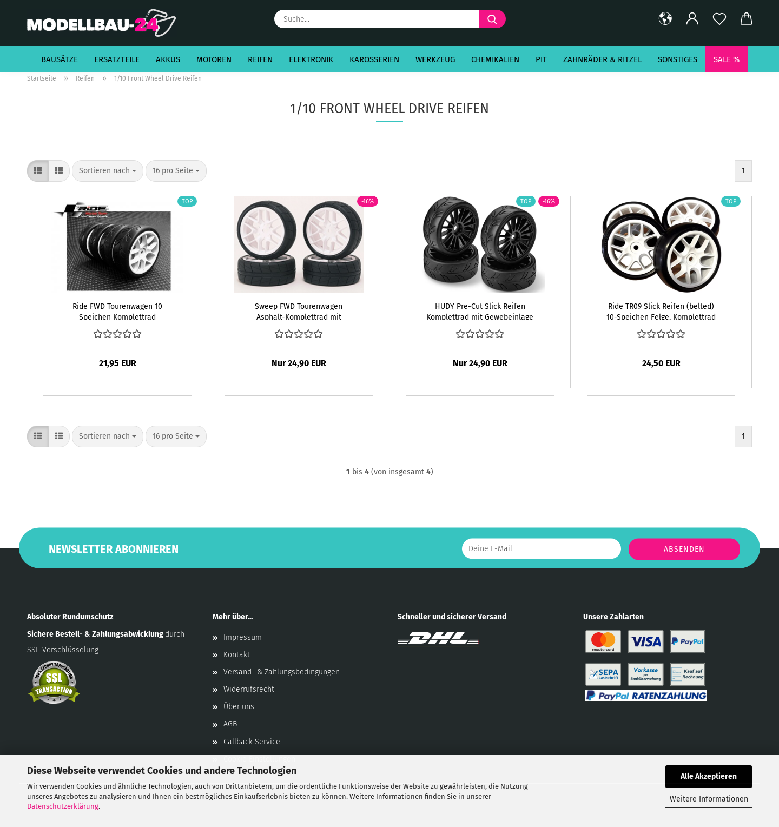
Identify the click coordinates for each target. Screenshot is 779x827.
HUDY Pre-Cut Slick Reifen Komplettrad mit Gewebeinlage (479, 311)
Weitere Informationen (709, 799)
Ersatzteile (117, 59)
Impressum (242, 637)
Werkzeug (435, 59)
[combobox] (107, 171)
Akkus (168, 59)
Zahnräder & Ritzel (602, 59)
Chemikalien (495, 59)
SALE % (727, 59)
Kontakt (236, 654)
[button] (665, 19)
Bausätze (59, 59)
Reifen (260, 59)
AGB (230, 724)
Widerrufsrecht (248, 689)
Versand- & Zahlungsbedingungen (281, 672)
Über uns (238, 706)
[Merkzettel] (719, 19)
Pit (541, 59)
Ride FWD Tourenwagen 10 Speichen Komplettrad (117, 311)
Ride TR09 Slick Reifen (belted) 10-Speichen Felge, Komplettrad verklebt (661, 311)
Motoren (214, 59)
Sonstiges (677, 59)
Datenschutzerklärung (62, 806)
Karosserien (374, 59)
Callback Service (251, 741)
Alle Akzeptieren (709, 776)
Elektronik (311, 59)
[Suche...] (492, 19)
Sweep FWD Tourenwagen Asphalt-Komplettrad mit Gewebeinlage (298, 311)
